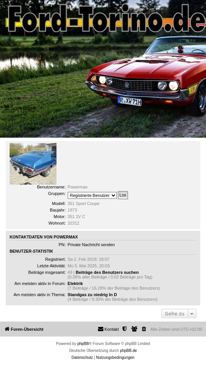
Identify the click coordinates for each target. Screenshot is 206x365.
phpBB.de (128, 350)
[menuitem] (144, 329)
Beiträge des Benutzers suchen (107, 272)
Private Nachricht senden (91, 244)
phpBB (83, 344)
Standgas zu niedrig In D (92, 294)
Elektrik (75, 283)
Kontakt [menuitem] (108, 329)
